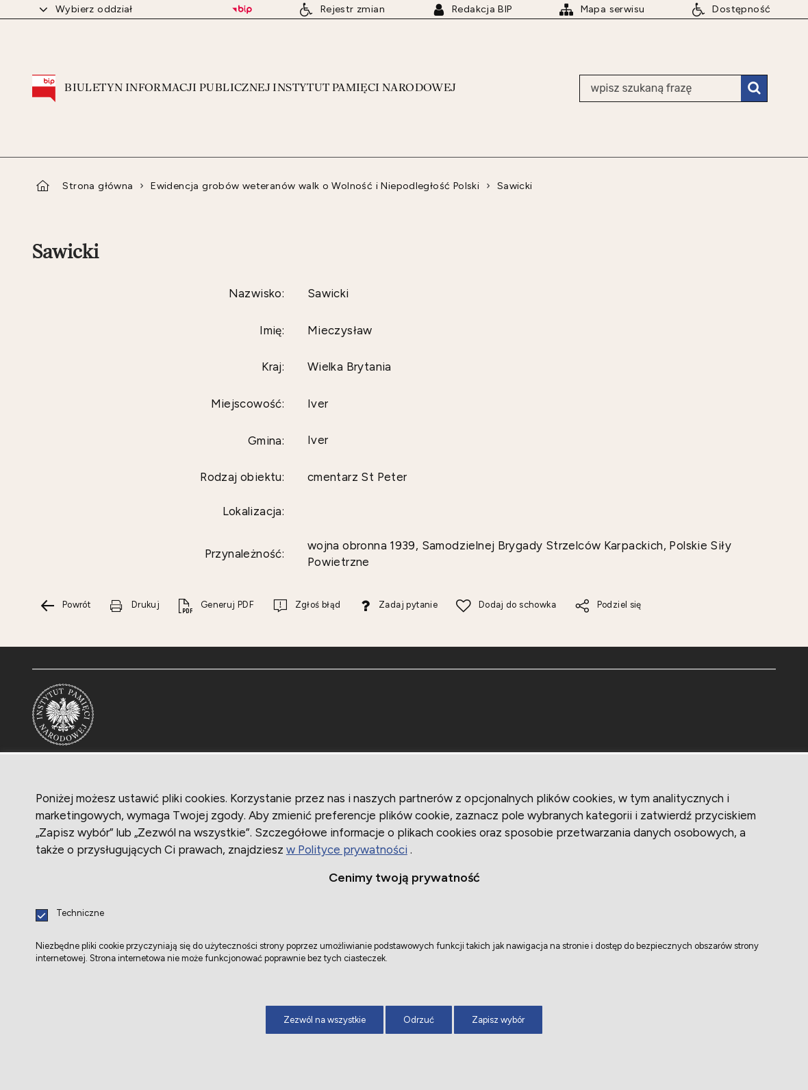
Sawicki (515, 185)
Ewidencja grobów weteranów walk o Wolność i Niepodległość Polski (315, 185)
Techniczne (80, 913)
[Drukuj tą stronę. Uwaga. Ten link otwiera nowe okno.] (134, 605)
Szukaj (754, 88)
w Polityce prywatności (346, 849)
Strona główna (97, 185)
